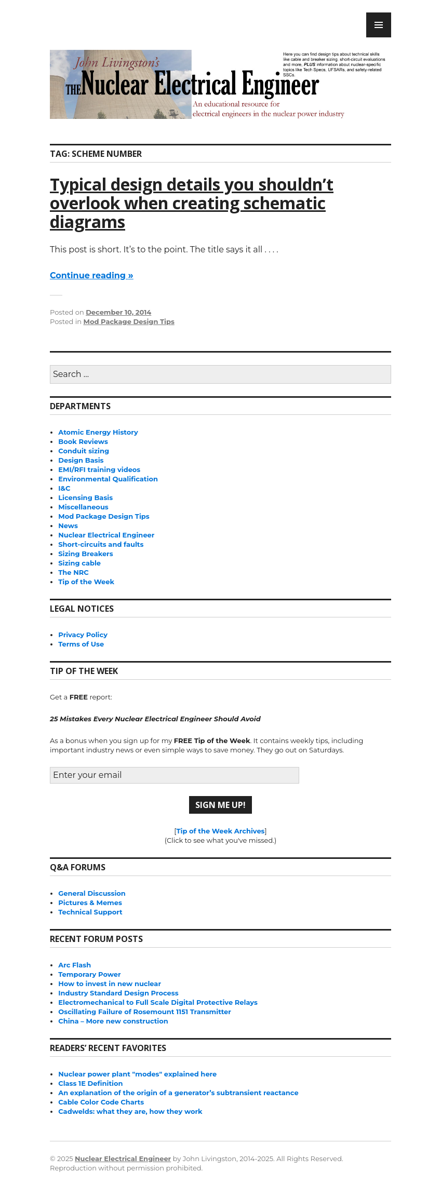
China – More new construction (113, 1021)
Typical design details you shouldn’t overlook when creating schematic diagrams (191, 203)
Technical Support (90, 912)
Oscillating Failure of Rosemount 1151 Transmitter (144, 1011)
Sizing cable (79, 563)
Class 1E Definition (90, 1083)
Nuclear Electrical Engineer (106, 535)
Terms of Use (81, 644)
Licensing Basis (85, 497)
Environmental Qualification (108, 479)
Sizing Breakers (85, 553)
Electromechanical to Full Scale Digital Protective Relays (158, 1002)
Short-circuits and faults (100, 544)
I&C (64, 488)
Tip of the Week (86, 581)
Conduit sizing (83, 451)
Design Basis (80, 460)
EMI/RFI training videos (99, 469)
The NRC (73, 572)
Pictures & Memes (90, 902)
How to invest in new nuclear (109, 983)
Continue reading (91, 275)
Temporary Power (89, 974)
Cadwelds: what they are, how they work (130, 1111)
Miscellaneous (83, 507)
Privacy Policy (83, 634)
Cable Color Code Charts (101, 1102)
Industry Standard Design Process (118, 993)
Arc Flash (74, 965)
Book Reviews (83, 441)
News (68, 525)
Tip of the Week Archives (220, 831)
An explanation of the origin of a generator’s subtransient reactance (178, 1092)
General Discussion (92, 893)
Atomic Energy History (98, 432)
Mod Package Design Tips (128, 321)
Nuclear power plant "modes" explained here (137, 1074)
